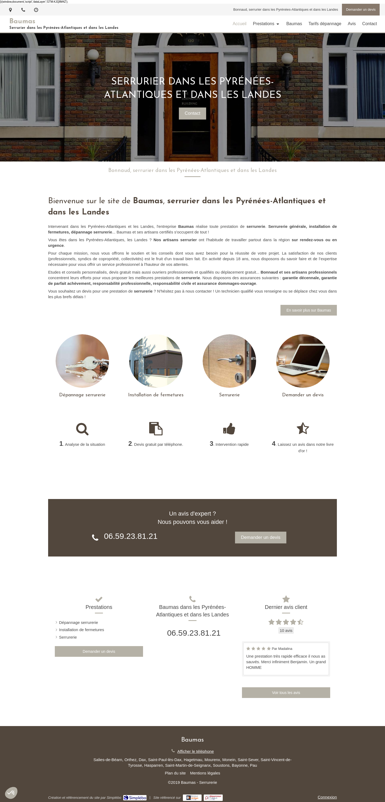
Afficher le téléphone (195, 751)
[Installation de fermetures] (156, 361)
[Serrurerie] (229, 361)
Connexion (327, 797)
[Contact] (303, 361)
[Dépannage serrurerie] (82, 361)
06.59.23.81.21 (130, 536)
